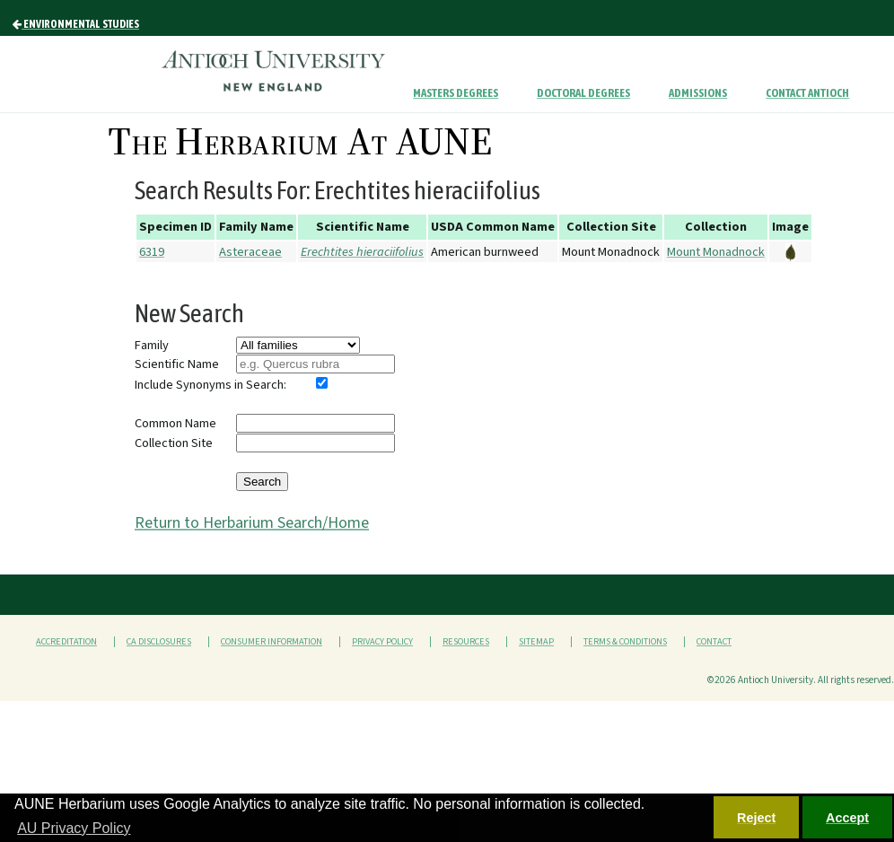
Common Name (175, 423)
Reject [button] (756, 818)
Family (152, 345)
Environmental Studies (76, 24)
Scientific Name (177, 364)
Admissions (698, 93)
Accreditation (66, 642)
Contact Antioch (807, 93)
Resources (466, 642)
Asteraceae (250, 251)
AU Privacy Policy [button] (73, 828)
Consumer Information (271, 642)
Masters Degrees (455, 93)
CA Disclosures (159, 642)
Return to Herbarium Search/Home (252, 523)
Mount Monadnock (716, 251)
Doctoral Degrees (583, 93)
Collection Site (174, 443)
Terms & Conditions (625, 642)
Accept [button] (847, 818)
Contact (714, 642)
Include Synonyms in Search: (210, 384)
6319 (151, 251)
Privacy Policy (382, 642)
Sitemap (536, 642)
